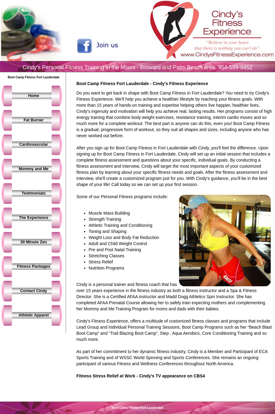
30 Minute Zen (33, 242)
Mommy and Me (34, 168)
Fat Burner (34, 120)
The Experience (33, 217)
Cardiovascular (33, 144)
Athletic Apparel (33, 315)
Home (33, 95)
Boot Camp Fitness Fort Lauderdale (137, 407)
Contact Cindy (33, 290)
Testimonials (34, 193)
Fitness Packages (33, 266)
